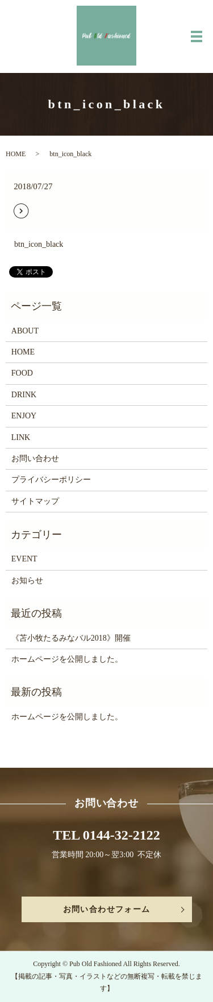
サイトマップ (35, 501)
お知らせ (27, 580)
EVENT (24, 559)
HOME (16, 154)
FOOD (22, 373)
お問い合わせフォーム (107, 909)
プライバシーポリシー (51, 479)
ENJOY (23, 416)
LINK (20, 437)
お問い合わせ (35, 458)
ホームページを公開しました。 (67, 659)
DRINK (23, 394)
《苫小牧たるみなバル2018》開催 (71, 638)
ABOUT (25, 331)
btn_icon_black (38, 244)
